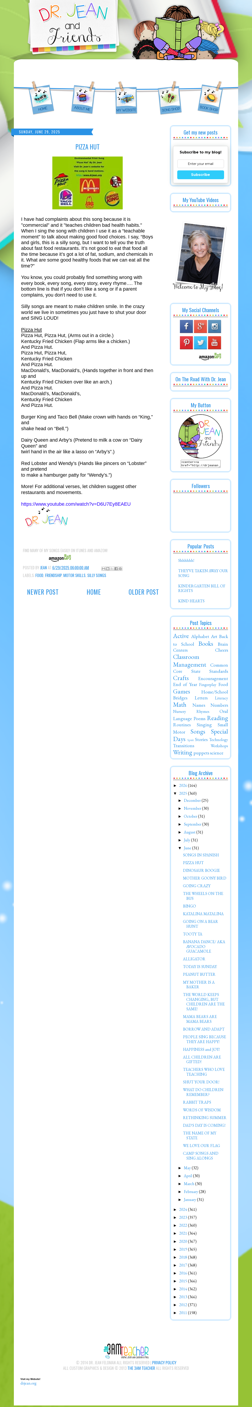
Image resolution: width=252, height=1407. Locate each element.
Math (179, 706)
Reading (217, 719)
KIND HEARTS (191, 602)
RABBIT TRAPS (197, 1103)
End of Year (185, 685)
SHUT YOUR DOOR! (201, 1083)
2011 (183, 1314)
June (188, 849)
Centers (180, 651)
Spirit (190, 741)
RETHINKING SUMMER (204, 1118)
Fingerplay (207, 685)
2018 (183, 1258)
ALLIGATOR (194, 960)
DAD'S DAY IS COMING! (204, 1126)
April (188, 1177)
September (193, 825)
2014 (183, 1290)
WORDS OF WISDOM (202, 1111)
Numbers (219, 706)
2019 (183, 1250)
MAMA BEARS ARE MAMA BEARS (200, 1020)
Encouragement (213, 680)
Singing (204, 726)
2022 (183, 1226)
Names (198, 706)
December (193, 801)
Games (181, 692)
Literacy (221, 699)
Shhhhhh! (186, 561)
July (187, 841)
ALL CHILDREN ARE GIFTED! (202, 1061)
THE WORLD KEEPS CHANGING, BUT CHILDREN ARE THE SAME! (204, 1003)
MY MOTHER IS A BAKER (199, 986)
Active (181, 637)
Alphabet (200, 637)
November (193, 809)
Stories (201, 741)
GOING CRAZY (196, 887)
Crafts (181, 679)
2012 (183, 1306)
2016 (183, 1274)
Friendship (53, 575)
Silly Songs (96, 575)
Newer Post (43, 591)
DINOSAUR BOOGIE (201, 871)
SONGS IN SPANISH (201, 856)
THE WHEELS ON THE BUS (203, 897)
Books (205, 645)
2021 (183, 1234)
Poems (199, 720)
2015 (183, 1282)
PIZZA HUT (193, 864)
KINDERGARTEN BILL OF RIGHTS (201, 590)
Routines (182, 726)
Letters (201, 699)
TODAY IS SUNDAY (200, 967)
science (216, 754)
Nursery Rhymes (191, 712)
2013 (183, 1298)
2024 (183, 1210)
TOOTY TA (192, 935)
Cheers (221, 651)
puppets (201, 754)
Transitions (183, 747)
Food (39, 575)
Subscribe (200, 175)
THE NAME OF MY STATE (199, 1137)
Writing (182, 753)
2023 (183, 1218)
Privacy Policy (164, 1364)
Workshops (219, 747)
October (191, 817)
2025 (183, 794)
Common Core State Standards (200, 669)
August (190, 833)
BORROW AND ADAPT (204, 1030)
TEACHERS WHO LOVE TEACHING (204, 1073)
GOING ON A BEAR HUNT (200, 925)
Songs (197, 732)
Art (214, 637)
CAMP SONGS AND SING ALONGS (200, 1157)
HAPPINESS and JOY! (201, 1050)
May (188, 1169)
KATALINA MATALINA (203, 915)
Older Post (144, 591)
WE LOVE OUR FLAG (201, 1146)
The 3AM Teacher (141, 1369)
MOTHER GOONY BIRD (204, 879)
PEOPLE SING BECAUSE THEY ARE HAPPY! (204, 1041)
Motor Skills (74, 575)
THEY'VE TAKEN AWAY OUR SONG (203, 574)
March (189, 1185)
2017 (183, 1266)
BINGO (189, 907)
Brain (223, 645)
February (191, 1192)
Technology (218, 740)
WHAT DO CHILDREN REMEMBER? (203, 1093)
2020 (183, 1242)
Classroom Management (189, 662)
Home (94, 591)
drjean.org (28, 1384)
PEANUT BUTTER (199, 975)
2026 (183, 786)
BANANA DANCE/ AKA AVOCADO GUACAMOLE (204, 947)
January (190, 1200)
